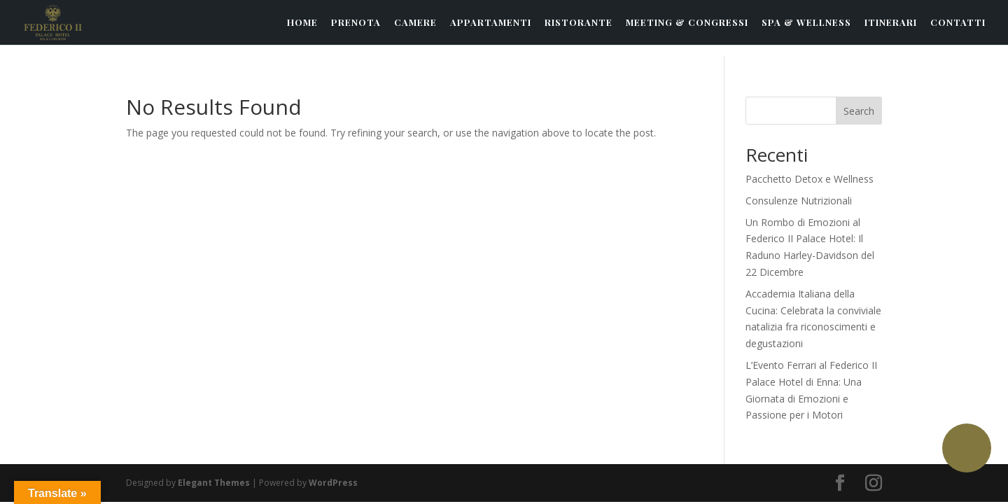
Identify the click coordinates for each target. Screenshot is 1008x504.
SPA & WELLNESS (806, 23)
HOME (302, 23)
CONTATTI (958, 23)
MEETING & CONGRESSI (687, 23)
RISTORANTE (578, 23)
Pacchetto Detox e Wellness (810, 179)
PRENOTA (356, 23)
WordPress (333, 483)
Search (859, 111)
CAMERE (415, 23)
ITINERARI (890, 23)
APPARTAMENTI (490, 23)
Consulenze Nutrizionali (799, 200)
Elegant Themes (214, 483)
